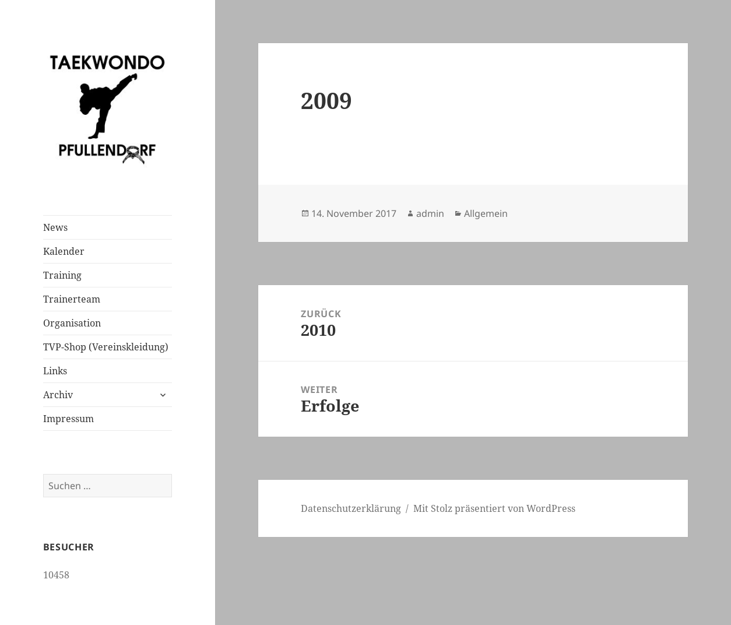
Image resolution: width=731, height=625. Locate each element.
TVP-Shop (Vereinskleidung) (105, 346)
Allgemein (486, 213)
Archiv (58, 394)
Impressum (68, 418)
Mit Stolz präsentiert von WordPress (494, 508)
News (55, 227)
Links (55, 370)
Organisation (72, 323)
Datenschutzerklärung (351, 508)
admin (430, 213)
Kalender (64, 251)
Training (62, 275)
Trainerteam (71, 299)
